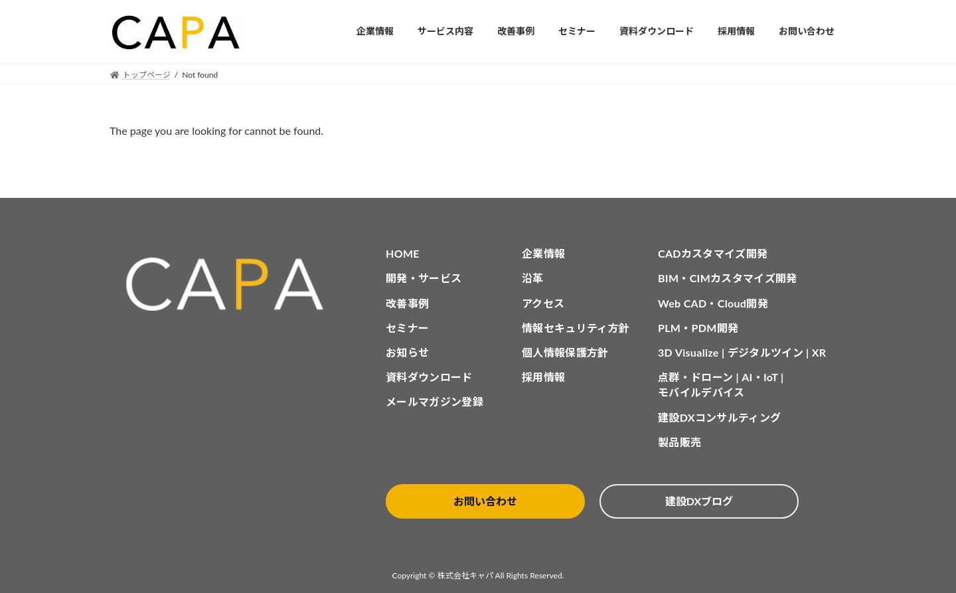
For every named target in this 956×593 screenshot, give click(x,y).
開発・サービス (423, 278)
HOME (403, 253)
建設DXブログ (699, 501)
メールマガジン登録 (434, 401)
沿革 (533, 278)
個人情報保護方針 (565, 352)
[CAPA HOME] (231, 284)
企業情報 (543, 253)
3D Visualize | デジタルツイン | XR (742, 352)
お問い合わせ (485, 501)
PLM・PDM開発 (698, 327)
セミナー (407, 327)
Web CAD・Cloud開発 (713, 303)
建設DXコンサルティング (719, 417)
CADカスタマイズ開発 (712, 253)
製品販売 (679, 442)
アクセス (543, 303)
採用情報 (543, 377)
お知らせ (407, 352)
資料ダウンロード (429, 377)
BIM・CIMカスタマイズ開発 (727, 278)
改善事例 (407, 303)
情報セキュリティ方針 (575, 327)
